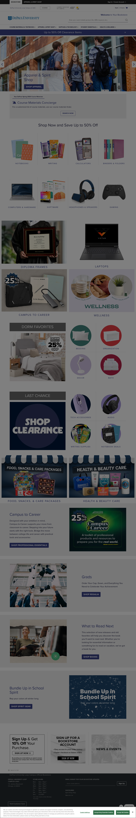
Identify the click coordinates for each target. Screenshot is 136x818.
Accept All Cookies (122, 812)
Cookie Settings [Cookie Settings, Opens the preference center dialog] (85, 812)
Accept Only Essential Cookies (103, 812)
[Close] (132, 812)
